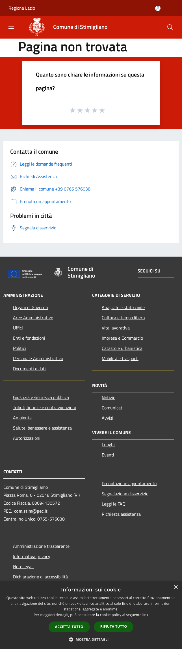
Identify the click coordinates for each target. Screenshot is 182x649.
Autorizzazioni (26, 438)
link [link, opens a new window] (145, 614)
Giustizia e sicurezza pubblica (41, 397)
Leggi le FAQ (113, 503)
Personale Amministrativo (38, 358)
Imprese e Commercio (122, 338)
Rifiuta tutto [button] (113, 626)
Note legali (23, 566)
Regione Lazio (21, 8)
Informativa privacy (31, 556)
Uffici (18, 327)
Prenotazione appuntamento (129, 483)
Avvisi (107, 418)
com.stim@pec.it (30, 511)
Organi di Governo (30, 307)
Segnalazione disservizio (125, 493)
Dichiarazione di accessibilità (40, 576)
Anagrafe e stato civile (123, 307)
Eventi (108, 454)
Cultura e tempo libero (123, 317)
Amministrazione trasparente (41, 546)
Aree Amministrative (33, 317)
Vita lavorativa (116, 327)
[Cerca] (170, 27)
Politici (19, 348)
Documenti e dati (29, 368)
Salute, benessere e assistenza (42, 427)
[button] (91, 639)
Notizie (108, 397)
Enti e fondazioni (29, 338)
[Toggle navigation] (11, 26)
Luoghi (108, 444)
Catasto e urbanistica (122, 348)
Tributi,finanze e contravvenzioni (44, 407)
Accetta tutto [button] (69, 626)
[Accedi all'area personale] (158, 8)
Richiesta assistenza (121, 514)
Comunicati (112, 407)
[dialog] (91, 615)
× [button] (176, 587)
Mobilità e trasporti (120, 358)
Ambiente (22, 417)
